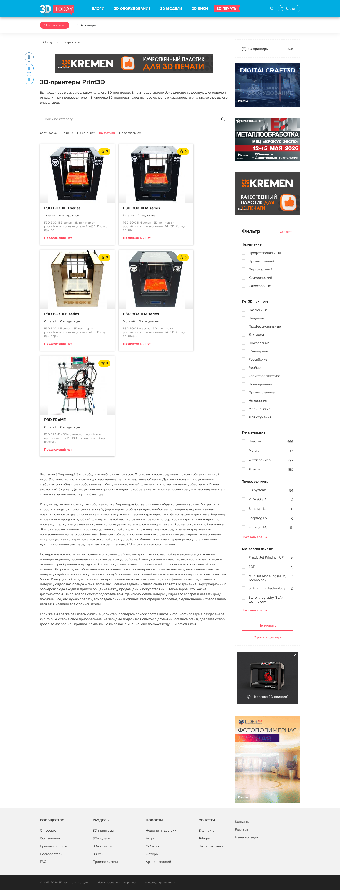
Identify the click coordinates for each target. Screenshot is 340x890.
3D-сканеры (86, 25)
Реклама (63, 67)
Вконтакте (206, 830)
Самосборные (260, 286)
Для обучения (260, 417)
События (153, 846)
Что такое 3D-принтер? (270, 697)
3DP (252, 567)
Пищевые (256, 318)
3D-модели (101, 838)
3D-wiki (98, 854)
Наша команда (246, 837)
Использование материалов (117, 882)
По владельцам (130, 133)
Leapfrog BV (258, 518)
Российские (258, 359)
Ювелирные (258, 351)
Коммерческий (260, 278)
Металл (254, 451)
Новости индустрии (161, 830)
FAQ (43, 862)
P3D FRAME (119, 314)
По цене (67, 133)
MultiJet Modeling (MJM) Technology (267, 578)
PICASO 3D (257, 499)
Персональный (260, 269)
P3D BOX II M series (62, 314)
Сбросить (286, 232)
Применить (267, 625)
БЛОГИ (98, 9)
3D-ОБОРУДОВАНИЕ (132, 9)
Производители (105, 862)
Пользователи (51, 854)
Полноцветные (260, 384)
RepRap (255, 368)
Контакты (242, 822)
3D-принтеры (54, 25)
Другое (254, 469)
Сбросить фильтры (267, 637)
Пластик (255, 441)
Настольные (258, 310)
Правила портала (53, 846)
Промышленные (262, 392)
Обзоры (152, 854)
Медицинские (260, 409)
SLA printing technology (267, 588)
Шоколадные (259, 343)
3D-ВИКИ (200, 9)
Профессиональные (265, 326)
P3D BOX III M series (126, 208)
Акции (151, 838)
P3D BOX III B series (62, 208)
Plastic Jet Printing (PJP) (266, 558)
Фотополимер (260, 460)
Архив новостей (158, 862)
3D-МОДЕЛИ (171, 9)
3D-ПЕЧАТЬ (227, 9)
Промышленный (262, 261)
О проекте (48, 830)
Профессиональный (265, 253)
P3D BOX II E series (190, 208)
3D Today (46, 42)
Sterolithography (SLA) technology (266, 599)
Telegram (205, 838)
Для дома (256, 335)
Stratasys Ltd (258, 509)
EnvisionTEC (258, 527)
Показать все (252, 537)
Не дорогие (258, 401)
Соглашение (50, 838)
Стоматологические (264, 376)
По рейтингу (86, 133)
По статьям (107, 133)
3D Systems (257, 490)
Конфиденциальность (160, 882)
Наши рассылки (211, 846)
